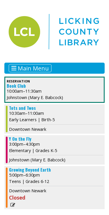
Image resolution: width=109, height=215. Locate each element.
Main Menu (30, 68)
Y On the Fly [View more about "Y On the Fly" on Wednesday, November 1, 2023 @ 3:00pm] (20, 139)
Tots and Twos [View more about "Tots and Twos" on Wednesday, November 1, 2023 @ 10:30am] (22, 108)
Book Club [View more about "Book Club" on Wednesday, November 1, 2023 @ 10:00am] (16, 86)
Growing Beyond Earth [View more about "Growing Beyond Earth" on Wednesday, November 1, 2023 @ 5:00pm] (30, 170)
